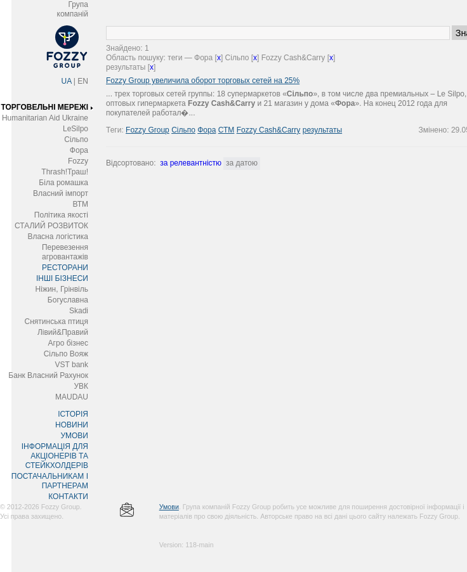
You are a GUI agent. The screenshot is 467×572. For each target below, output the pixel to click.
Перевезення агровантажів (65, 252)
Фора (79, 150)
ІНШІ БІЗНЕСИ (62, 278)
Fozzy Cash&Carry (269, 130)
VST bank (71, 364)
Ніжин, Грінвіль (62, 289)
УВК (81, 386)
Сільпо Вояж (66, 353)
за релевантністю (190, 163)
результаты (322, 130)
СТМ (226, 130)
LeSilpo (75, 128)
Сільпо (76, 139)
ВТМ (80, 204)
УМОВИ (74, 435)
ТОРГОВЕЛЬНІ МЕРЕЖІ (44, 107)
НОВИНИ (71, 424)
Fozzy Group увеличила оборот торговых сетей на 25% (202, 80)
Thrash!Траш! (64, 171)
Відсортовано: (130, 163)
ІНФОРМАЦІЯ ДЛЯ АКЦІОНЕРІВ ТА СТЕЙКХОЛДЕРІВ (55, 456)
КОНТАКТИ (68, 496)
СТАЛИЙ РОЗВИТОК (51, 225)
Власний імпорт (60, 193)
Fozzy (78, 161)
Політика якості (61, 215)
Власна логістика (57, 236)
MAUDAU (71, 397)
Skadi (78, 310)
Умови (169, 506)
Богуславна (68, 300)
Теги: (116, 130)
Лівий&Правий (62, 332)
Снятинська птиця (56, 321)
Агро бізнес (68, 343)
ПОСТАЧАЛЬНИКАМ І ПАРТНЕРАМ (49, 481)
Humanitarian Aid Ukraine (45, 118)
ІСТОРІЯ (73, 414)
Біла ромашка (63, 182)
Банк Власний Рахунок (48, 375)
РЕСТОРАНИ (65, 267)
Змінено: (435, 130)
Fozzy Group (147, 130)
